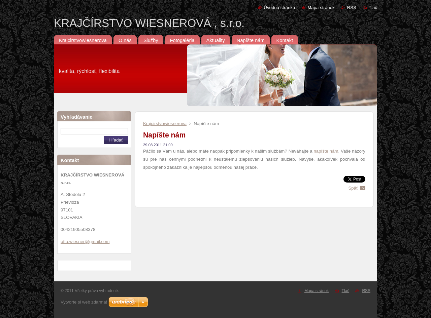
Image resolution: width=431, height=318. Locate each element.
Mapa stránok (320, 7)
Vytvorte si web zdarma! (84, 302)
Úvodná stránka (279, 7)
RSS (351, 7)
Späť (353, 188)
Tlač (373, 7)
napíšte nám (325, 151)
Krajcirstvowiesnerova (165, 123)
